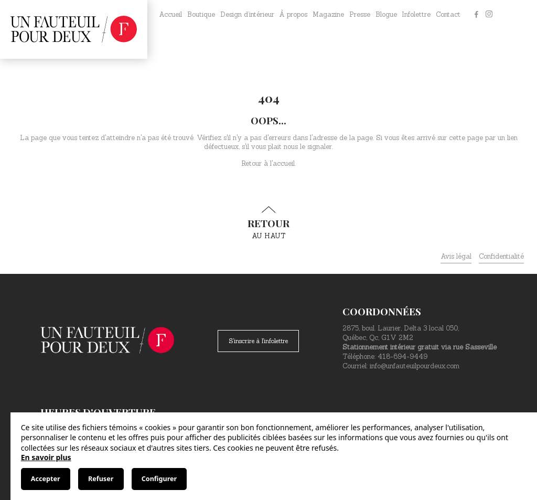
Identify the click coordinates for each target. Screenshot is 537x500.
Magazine (328, 14)
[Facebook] (476, 14)
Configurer (159, 478)
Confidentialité (501, 256)
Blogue (386, 14)
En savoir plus (46, 457)
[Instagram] (488, 14)
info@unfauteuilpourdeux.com (414, 365)
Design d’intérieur (247, 14)
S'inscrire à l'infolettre (258, 341)
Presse (359, 14)
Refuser (100, 478)
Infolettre (416, 14)
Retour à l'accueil (268, 163)
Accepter (45, 478)
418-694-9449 (402, 356)
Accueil (170, 14)
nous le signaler (308, 146)
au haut (268, 223)
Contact (448, 14)
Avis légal (456, 256)
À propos (293, 14)
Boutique (201, 14)
